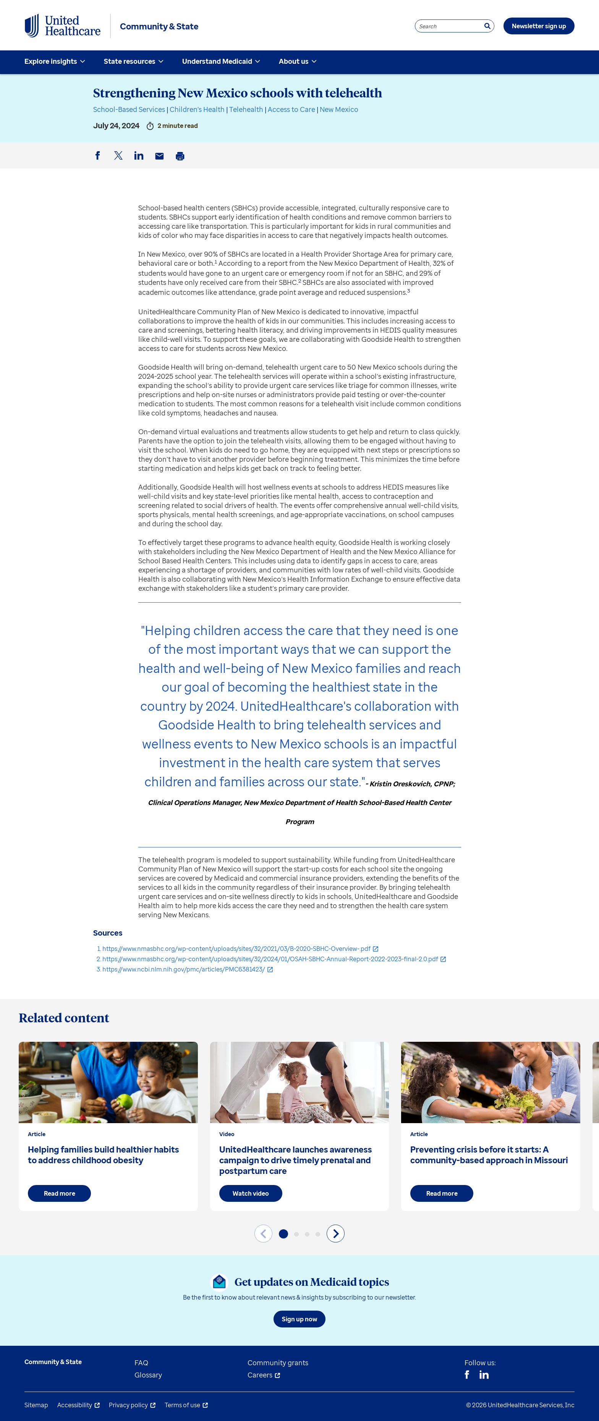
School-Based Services (129, 109)
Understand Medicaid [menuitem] (217, 61)
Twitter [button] (119, 161)
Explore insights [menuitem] (50, 61)
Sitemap (36, 1405)
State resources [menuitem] (129, 61)
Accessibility (74, 1405)
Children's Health (197, 109)
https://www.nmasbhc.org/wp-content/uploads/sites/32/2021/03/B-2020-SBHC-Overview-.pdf (236, 948)
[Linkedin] (484, 1375)
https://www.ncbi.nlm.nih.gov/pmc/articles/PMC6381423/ (183, 969)
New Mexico (339, 109)
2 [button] (299, 280)
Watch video (251, 1193)
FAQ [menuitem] (141, 1362)
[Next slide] (336, 1234)
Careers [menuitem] (260, 1374)
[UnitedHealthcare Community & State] (62, 26)
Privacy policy (128, 1405)
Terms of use (182, 1405)
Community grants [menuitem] (278, 1362)
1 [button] (216, 261)
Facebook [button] (99, 161)
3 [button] (408, 290)
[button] (283, 1233)
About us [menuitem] (294, 61)
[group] (108, 1126)
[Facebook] (467, 1375)
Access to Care (291, 109)
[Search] (487, 26)
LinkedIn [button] (140, 161)
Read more (59, 1193)
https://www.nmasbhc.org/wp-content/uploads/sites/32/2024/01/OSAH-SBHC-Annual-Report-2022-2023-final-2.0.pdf (270, 959)
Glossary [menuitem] (148, 1374)
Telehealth (246, 109)
